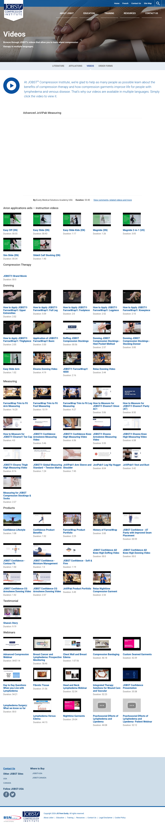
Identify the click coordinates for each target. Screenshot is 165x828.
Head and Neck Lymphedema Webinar (75, 686)
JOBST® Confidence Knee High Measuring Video (77, 435)
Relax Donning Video (104, 369)
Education (89, 13)
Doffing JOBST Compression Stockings (76, 339)
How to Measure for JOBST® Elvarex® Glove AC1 (106, 406)
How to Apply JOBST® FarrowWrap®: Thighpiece (17, 339)
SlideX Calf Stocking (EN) (46, 255)
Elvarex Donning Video (45, 369)
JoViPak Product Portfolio (77, 588)
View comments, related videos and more (112, 200)
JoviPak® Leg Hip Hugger (107, 464)
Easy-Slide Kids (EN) (74, 230)
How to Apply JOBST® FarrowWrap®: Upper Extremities (15, 310)
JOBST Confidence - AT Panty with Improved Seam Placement (137, 532)
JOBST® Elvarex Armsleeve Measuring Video (104, 437)
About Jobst (48, 818)
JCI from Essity (62, 813)
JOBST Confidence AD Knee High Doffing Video (106, 551)
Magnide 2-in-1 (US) (134, 230)
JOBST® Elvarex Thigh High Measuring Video (15, 466)
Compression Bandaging (106, 654)
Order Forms (105, 66)
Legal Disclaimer (105, 818)
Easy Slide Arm (11, 369)
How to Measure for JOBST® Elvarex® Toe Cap (17, 435)
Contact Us (136, 3)
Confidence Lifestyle (14, 529)
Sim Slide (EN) (11, 255)
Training (109, 13)
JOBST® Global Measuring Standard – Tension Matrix (47, 466)
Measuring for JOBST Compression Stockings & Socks (17, 495)
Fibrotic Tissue (41, 685)
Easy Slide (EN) (41, 230)
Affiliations (75, 66)
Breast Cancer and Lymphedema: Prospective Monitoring (47, 657)
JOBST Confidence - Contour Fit (14, 562)
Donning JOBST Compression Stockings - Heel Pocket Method (106, 341)
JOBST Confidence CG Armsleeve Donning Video (17, 590)
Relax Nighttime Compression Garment (105, 590)
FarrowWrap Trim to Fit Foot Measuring (45, 404)
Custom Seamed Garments (137, 654)
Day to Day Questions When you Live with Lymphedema (14, 688)
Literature (58, 66)
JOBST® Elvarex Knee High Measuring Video (135, 435)
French (125, 3)
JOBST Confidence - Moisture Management (45, 562)
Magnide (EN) (100, 230)
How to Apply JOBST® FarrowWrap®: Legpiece (106, 309)
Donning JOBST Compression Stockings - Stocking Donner (136, 341)
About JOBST (67, 13)
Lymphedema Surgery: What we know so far (15, 707)
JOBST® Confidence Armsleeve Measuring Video (45, 437)
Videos (90, 66)
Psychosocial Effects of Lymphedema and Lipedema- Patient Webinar (137, 719)
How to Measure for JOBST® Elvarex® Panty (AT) (136, 406)
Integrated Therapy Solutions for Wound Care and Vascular (106, 688)
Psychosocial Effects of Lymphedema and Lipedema (105, 719)
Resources (130, 13)
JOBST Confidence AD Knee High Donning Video (136, 551)
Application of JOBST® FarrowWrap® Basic (45, 339)
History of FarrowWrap (105, 529)
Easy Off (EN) (10, 230)
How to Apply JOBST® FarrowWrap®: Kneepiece (136, 309)
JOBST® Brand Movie (15, 276)
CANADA (7, 783)
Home (116, 3)
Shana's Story (10, 623)
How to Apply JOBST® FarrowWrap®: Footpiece (76, 309)
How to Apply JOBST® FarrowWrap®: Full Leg (45, 309)
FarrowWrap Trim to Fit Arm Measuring (15, 404)
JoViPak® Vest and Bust (136, 464)
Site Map (148, 3)
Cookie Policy (120, 818)
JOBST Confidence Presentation (133, 686)
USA (5, 778)
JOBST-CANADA (39, 778)
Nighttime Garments (74, 716)
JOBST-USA (37, 773)
